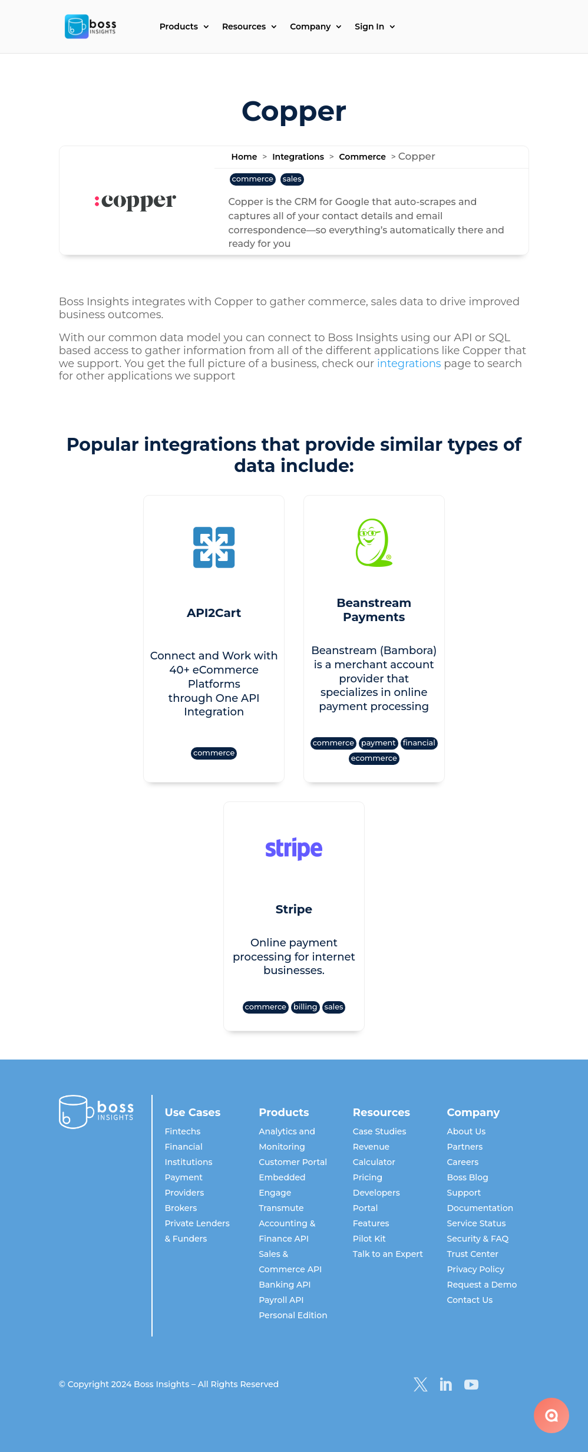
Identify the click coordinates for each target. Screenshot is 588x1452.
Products (179, 27)
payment (378, 742)
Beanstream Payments (373, 610)
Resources (244, 27)
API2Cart (214, 613)
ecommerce (374, 758)
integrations (409, 363)
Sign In (369, 27)
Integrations (298, 156)
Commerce (362, 156)
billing (305, 1006)
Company (310, 27)
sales (292, 178)
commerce (252, 178)
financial (419, 742)
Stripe (294, 909)
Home (244, 156)
